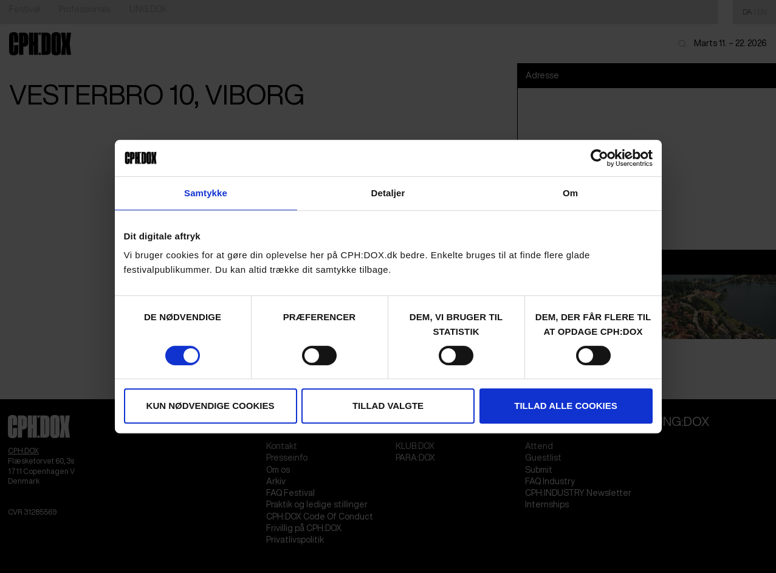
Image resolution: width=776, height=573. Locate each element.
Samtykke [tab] (205, 193)
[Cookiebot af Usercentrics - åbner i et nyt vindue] (599, 158)
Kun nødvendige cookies (210, 405)
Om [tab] (570, 193)
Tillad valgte (388, 405)
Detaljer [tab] (388, 193)
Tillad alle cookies (565, 405)
